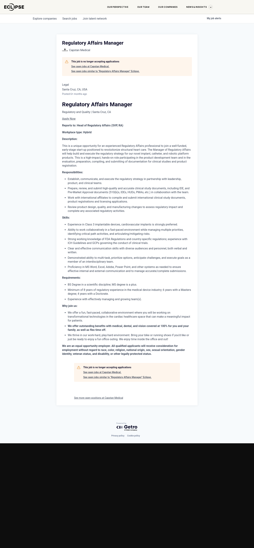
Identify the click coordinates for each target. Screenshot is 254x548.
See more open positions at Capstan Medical (98, 397)
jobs (69, 18)
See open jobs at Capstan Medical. (90, 66)
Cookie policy (133, 435)
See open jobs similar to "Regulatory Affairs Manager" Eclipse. (105, 71)
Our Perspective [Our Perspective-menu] (117, 6)
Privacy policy (117, 435)
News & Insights (199, 7)
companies (45, 18)
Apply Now (68, 118)
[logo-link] (14, 12)
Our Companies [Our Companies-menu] (167, 6)
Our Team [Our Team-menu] (143, 6)
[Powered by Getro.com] (127, 427)
